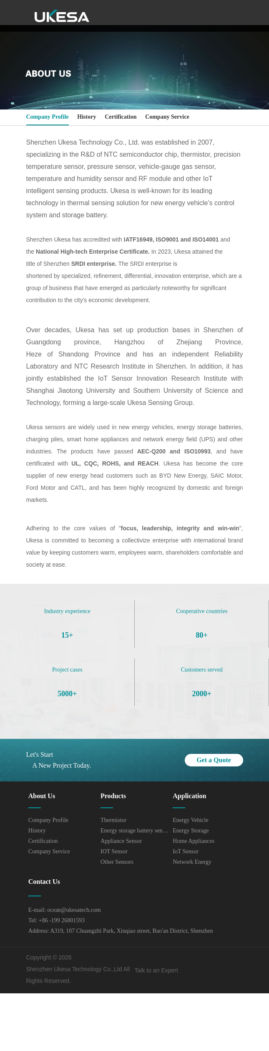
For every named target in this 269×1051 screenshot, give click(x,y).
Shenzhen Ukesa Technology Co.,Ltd (74, 969)
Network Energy (192, 862)
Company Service (167, 117)
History (86, 117)
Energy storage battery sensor (134, 830)
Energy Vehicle (190, 820)
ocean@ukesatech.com (74, 910)
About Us (41, 795)
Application (189, 795)
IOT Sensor (114, 851)
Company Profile (47, 117)
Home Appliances (193, 841)
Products (113, 795)
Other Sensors (117, 862)
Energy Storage (191, 830)
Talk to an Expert (156, 970)
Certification (120, 117)
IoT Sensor (186, 851)
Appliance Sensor (121, 841)
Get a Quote (213, 759)
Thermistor (113, 820)
